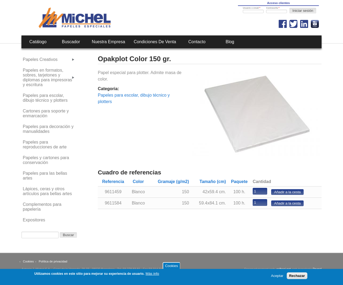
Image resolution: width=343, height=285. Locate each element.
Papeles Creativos (40, 59)
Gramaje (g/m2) (173, 181)
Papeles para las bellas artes (45, 175)
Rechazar (297, 277)
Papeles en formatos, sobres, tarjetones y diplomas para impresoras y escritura (47, 77)
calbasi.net (283, 269)
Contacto (197, 41)
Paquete (239, 181)
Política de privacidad (53, 261)
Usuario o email (251, 8)
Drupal (317, 269)
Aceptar (277, 277)
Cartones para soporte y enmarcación (46, 113)
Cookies (28, 261)
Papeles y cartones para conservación (46, 160)
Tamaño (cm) (213, 181)
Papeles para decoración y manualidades (48, 129)
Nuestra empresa (108, 41)
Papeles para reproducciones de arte (45, 144)
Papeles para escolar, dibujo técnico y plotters (45, 98)
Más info (152, 275)
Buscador (71, 41)
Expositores (34, 220)
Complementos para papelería (42, 206)
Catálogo (38, 41)
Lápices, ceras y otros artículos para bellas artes (47, 191)
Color (138, 181)
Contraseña (272, 8)
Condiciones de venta (155, 41)
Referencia (113, 181)
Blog (230, 41)
